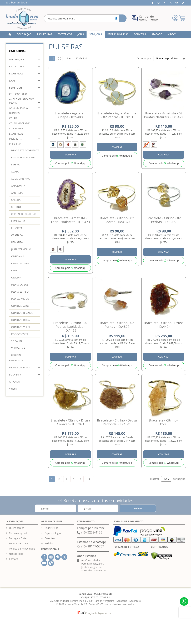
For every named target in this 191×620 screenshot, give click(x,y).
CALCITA (16, 199)
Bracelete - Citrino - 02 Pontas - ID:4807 (117, 325)
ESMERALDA (18, 221)
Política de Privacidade (22, 548)
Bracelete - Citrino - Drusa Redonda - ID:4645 (117, 422)
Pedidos (49, 543)
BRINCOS (14, 113)
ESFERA (15, 164)
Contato (13, 559)
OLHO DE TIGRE (20, 263)
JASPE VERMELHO (21, 249)
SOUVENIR (15, 374)
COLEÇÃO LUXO (18, 94)
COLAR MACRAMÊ (19, 123)
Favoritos (49, 538)
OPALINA (16, 277)
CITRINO (16, 207)
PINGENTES (15, 138)
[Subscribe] (138, 508)
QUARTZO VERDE (21, 327)
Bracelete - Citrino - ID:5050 (163, 422)
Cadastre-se (51, 528)
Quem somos (16, 528)
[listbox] (70, 145)
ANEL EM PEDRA (18, 107)
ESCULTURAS (16, 66)
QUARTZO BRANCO (22, 312)
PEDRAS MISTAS (20, 298)
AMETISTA (17, 192)
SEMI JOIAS (15, 87)
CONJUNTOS (16, 128)
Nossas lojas (16, 553)
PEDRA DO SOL (19, 284)
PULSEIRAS (15, 144)
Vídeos (13, 388)
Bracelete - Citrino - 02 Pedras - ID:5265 (164, 220)
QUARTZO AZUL (20, 305)
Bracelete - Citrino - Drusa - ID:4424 (164, 325)
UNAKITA (16, 355)
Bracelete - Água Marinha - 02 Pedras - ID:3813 (117, 115)
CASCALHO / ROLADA (23, 157)
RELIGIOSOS (16, 360)
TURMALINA (18, 348)
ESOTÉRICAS (16, 133)
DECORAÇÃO (16, 59)
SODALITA (16, 341)
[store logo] (22, 18)
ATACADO (14, 381)
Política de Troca (18, 543)
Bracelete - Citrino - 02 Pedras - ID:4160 (117, 220)
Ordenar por (144, 58)
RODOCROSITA (19, 334)
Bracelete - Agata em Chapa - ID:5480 (70, 115)
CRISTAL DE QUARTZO (23, 214)
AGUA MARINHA (20, 178)
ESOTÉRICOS (16, 73)
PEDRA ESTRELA (20, 291)
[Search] (123, 18)
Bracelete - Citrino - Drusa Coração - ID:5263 (70, 422)
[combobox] (85, 18)
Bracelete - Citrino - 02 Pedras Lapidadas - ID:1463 (70, 327)
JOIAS (12, 80)
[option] (53, 144)
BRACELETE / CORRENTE (25, 150)
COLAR (13, 118)
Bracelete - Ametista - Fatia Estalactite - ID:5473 (70, 220)
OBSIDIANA (17, 256)
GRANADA (17, 235)
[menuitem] (24, 34)
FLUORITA (16, 228)
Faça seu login (52, 533)
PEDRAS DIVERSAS (19, 367)
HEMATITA (17, 242)
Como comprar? (18, 533)
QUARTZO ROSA (20, 320)
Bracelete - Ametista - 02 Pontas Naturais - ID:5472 (163, 115)
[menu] (95, 34)
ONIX (14, 270)
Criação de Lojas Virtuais (95, 613)
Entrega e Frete (18, 538)
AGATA (15, 171)
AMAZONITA (18, 185)
